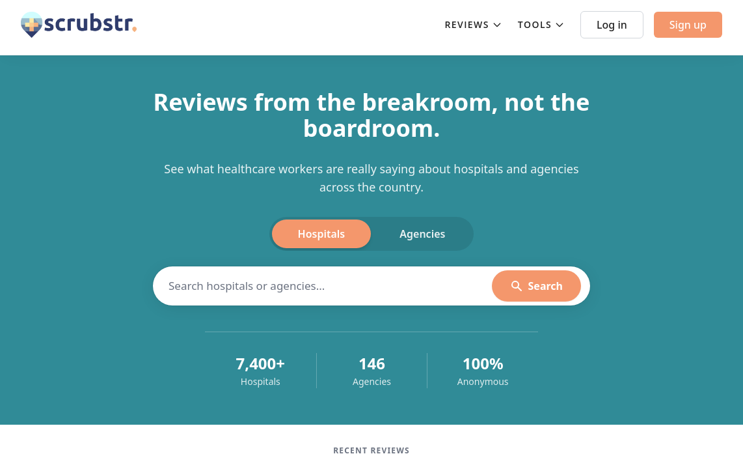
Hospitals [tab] (321, 234)
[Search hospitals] (330, 286)
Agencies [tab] (422, 234)
